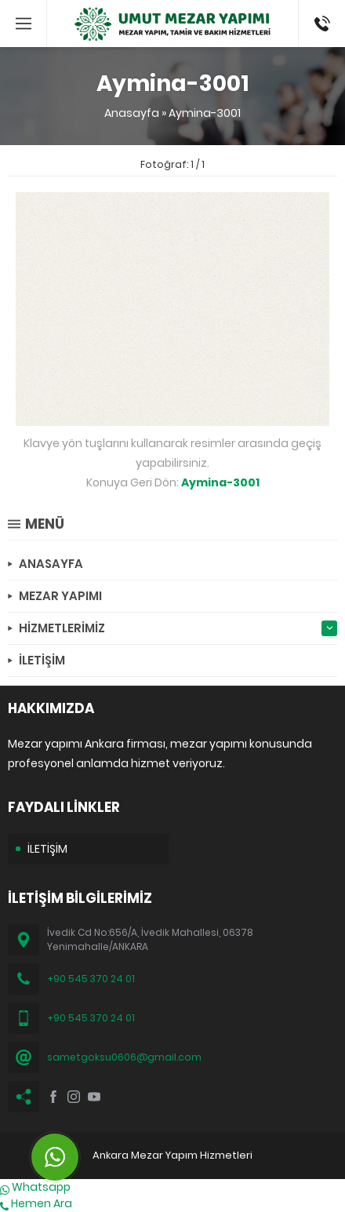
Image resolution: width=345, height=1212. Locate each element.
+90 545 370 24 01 (91, 978)
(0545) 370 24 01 (317, 23)
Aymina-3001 (205, 113)
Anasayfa (131, 113)
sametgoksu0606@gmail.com (124, 1057)
